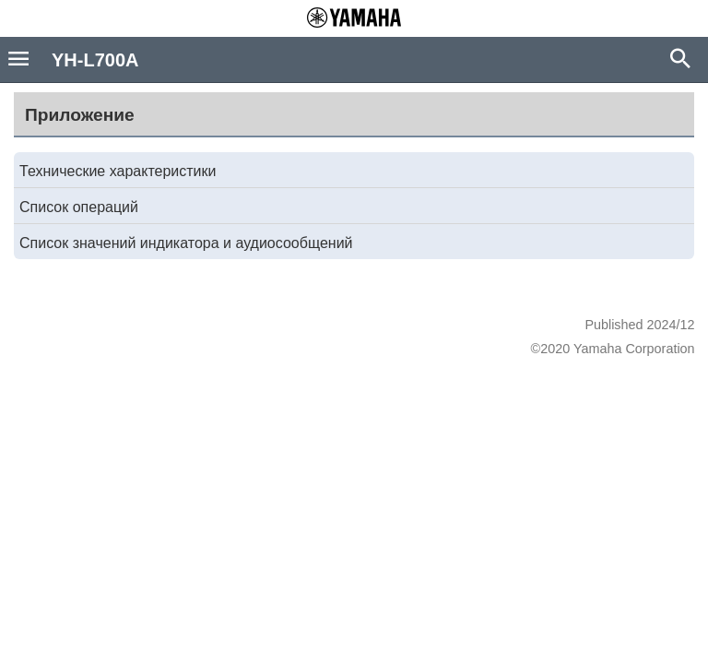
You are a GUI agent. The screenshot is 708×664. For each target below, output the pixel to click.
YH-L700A (95, 60)
